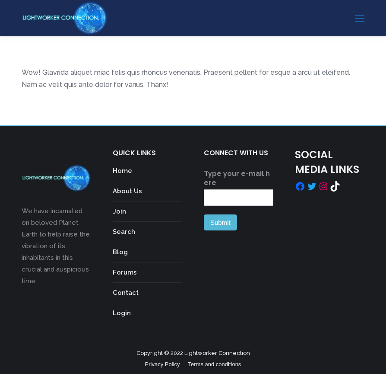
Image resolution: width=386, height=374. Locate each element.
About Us (127, 191)
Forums (125, 272)
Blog (120, 252)
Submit (220, 222)
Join (119, 211)
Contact (126, 293)
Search (124, 232)
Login (122, 313)
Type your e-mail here (237, 178)
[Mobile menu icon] (359, 18)
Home (122, 171)
